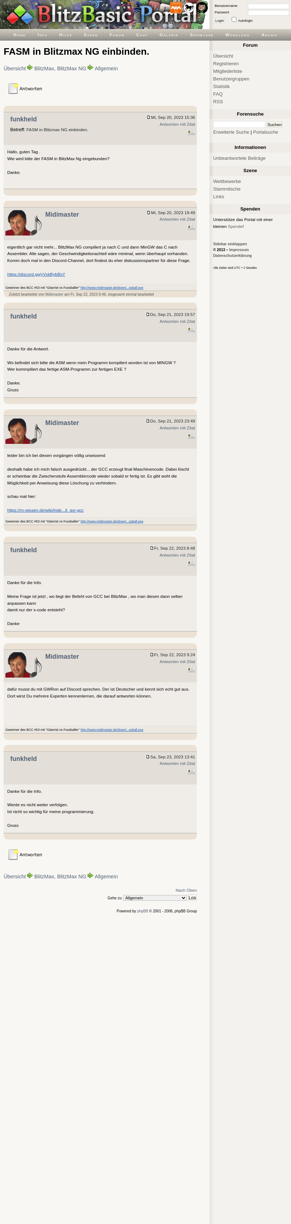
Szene (91, 34)
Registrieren (226, 63)
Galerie (169, 34)
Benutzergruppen (231, 79)
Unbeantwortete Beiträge (239, 158)
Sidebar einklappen (230, 244)
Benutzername (226, 6)
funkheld (23, 119)
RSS (218, 101)
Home (19, 34)
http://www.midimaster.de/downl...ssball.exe (111, 288)
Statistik (221, 86)
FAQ (218, 94)
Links (218, 196)
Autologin (245, 20)
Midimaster (62, 214)
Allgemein (106, 68)
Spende (235, 226)
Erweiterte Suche (231, 132)
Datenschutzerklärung (232, 256)
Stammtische (227, 189)
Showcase (202, 34)
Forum (117, 34)
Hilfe (65, 34)
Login (219, 20)
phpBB (142, 911)
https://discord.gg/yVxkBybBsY (36, 274)
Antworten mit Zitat (177, 124)
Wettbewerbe (227, 181)
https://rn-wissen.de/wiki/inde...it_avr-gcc (45, 510)
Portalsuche (265, 132)
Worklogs (237, 34)
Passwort (222, 12)
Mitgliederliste (227, 71)
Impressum (239, 250)
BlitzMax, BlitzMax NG (60, 68)
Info (43, 34)
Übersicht (15, 68)
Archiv (269, 34)
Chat (142, 34)
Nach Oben (186, 890)
